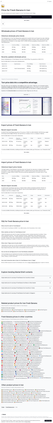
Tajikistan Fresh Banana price (36, 341)
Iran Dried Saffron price (7, 394)
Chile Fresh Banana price (33, 327)
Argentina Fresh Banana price (22, 332)
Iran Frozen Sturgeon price (33, 400)
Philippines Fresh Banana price (9, 324)
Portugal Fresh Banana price (8, 327)
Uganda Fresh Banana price (21, 346)
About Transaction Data (33, 262)
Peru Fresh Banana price (7, 335)
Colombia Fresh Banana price (8, 329)
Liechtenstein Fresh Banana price (22, 360)
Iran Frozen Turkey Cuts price (44, 391)
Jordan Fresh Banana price (36, 354)
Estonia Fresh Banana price (38, 369)
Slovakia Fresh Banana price (22, 341)
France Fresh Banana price (21, 327)
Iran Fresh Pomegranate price (31, 309)
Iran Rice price (5, 391)
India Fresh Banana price (7, 321)
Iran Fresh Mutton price (7, 389)
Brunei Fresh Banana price (21, 365)
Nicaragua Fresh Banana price (9, 373)
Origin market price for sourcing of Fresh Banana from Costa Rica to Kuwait (17, 277)
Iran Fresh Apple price (45, 400)
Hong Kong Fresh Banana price (32, 349)
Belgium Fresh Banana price (8, 346)
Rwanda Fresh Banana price (21, 343)
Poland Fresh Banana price (21, 330)
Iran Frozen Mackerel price (40, 396)
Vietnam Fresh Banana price (21, 340)
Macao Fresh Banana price (8, 376)
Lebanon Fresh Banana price (35, 368)
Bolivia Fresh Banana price (8, 355)
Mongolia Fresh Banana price (34, 363)
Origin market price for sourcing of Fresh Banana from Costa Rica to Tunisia (18, 288)
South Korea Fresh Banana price (21, 321)
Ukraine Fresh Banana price (20, 335)
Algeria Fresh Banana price (36, 362)
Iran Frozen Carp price (36, 392)
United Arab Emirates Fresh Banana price (11, 344)
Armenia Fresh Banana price (33, 365)
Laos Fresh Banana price (26, 369)
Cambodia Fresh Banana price (9, 357)
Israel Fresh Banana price (46, 377)
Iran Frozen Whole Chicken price (23, 392)
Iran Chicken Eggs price (30, 394)
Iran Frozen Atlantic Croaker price (9, 400)
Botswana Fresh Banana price (39, 373)
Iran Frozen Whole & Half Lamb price (26, 397)
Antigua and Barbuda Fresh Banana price (11, 369)
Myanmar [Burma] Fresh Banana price (34, 335)
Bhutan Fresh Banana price (20, 348)
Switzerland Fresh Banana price (22, 362)
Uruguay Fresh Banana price (45, 355)
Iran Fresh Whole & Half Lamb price (10, 396)
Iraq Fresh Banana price (7, 349)
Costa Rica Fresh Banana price (9, 368)
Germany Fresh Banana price (21, 337)
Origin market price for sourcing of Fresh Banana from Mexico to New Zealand (18, 282)
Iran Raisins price (18, 402)
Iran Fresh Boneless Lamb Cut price (26, 396)
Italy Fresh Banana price (33, 330)
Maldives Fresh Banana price (27, 344)
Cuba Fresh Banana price (34, 377)
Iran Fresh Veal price (30, 389)
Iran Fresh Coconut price (8, 311)
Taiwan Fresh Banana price (20, 323)
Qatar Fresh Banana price (19, 349)
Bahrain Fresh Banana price (33, 348)
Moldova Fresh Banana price (8, 343)
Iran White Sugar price (41, 394)
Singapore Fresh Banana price (36, 351)
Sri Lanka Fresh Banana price (21, 363)
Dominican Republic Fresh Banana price (23, 376)
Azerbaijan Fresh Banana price (9, 377)
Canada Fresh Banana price (8, 326)
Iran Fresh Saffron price (18, 394)
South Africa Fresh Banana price (35, 321)
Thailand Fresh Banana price (34, 326)
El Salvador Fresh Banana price (23, 374)
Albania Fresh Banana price (8, 365)
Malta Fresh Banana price (37, 360)
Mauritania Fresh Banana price (9, 374)
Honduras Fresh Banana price (8, 371)
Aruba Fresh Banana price (38, 376)
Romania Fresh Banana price (8, 362)
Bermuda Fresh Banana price (21, 378)
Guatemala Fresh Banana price (9, 359)
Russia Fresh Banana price (8, 337)
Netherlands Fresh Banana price (35, 343)
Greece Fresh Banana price (34, 337)
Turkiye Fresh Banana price (21, 329)
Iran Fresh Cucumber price (8, 402)
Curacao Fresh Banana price (22, 371)
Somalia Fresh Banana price (8, 379)
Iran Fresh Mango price (30, 311)
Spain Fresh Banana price (34, 329)
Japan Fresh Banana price (8, 338)
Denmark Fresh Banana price (8, 366)
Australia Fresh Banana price (45, 330)
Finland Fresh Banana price (37, 357)
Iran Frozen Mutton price (19, 389)
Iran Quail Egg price (22, 400)
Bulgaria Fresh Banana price (20, 338)
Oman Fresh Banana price (8, 348)
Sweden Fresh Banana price (22, 351)
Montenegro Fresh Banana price (35, 359)
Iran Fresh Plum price (24, 399)
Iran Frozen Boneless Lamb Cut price (10, 399)
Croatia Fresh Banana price (33, 338)
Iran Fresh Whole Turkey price (30, 391)
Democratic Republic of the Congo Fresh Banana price (27, 366)
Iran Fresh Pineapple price (18, 309)
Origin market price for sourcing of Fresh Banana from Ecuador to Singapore (18, 293)
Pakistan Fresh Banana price (8, 332)
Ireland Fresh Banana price (8, 363)
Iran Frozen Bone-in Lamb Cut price (42, 397)
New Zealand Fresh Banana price (9, 354)
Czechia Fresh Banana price (8, 340)
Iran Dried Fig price (43, 309)
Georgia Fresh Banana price (8, 352)
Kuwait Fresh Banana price (45, 348)
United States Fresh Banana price (34, 323)
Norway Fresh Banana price (36, 352)
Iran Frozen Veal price (40, 389)
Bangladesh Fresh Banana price (36, 332)
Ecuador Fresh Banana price (8, 330)
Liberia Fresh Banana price (22, 368)
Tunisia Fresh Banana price (20, 355)
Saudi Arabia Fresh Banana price (41, 344)
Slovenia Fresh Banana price (23, 354)
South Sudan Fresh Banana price (23, 357)
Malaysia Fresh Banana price (21, 326)
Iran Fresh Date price (7, 309)
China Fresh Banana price (22, 324)
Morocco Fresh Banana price (8, 360)
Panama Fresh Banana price (34, 346)
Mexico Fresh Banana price (34, 324)
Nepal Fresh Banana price (34, 340)
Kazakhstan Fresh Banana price (9, 351)
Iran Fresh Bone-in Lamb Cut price (9, 397)
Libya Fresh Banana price (22, 359)
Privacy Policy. (28, 421)
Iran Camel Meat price (34, 399)
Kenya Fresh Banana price (33, 355)
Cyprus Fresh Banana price (35, 371)
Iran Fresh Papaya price (19, 311)
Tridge (2, 407)
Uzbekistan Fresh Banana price (9, 341)
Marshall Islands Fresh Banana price (24, 373)
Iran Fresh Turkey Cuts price (16, 391)
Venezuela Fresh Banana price (37, 374)
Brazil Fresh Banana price (8, 323)
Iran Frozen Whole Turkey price (9, 392)
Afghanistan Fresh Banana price (22, 352)
